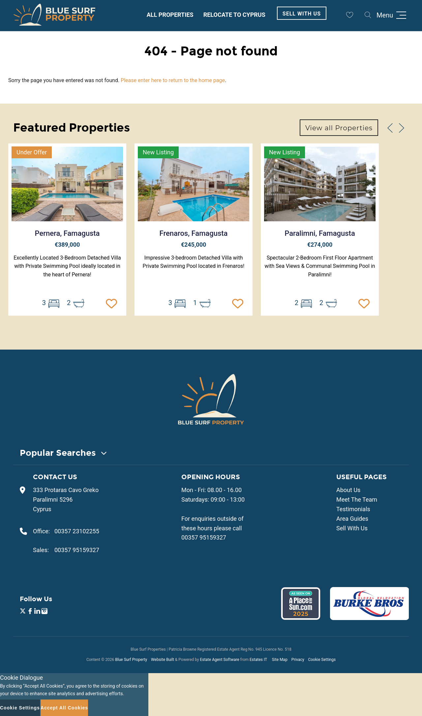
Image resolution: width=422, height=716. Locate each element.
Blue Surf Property (131, 659)
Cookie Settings (322, 659)
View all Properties (339, 128)
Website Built (162, 659)
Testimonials (353, 509)
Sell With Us (302, 14)
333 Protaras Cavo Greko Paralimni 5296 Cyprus (66, 499)
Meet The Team (356, 499)
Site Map (279, 659)
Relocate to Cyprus (234, 14)
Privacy (297, 659)
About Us (348, 489)
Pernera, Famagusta (67, 233)
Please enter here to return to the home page (173, 80)
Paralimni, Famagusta (320, 233)
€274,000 (320, 244)
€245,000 (193, 244)
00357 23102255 (76, 531)
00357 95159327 (76, 549)
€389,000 (67, 244)
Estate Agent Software (219, 659)
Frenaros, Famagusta (194, 233)
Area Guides (352, 518)
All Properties (170, 14)
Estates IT (258, 659)
